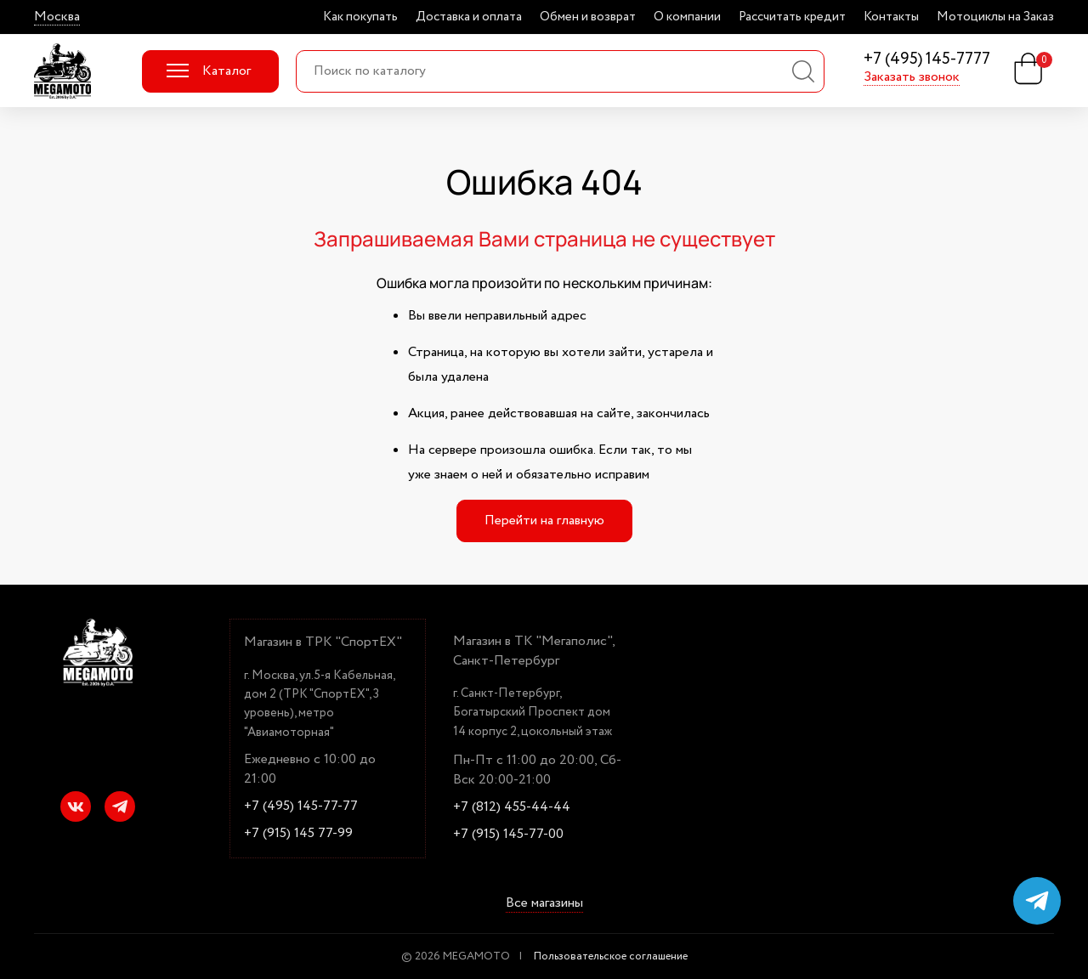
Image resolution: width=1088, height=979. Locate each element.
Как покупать (360, 17)
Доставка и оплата (469, 17)
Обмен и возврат (588, 17)
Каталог (209, 71)
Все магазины (544, 904)
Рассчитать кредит (792, 17)
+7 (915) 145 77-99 (298, 833)
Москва (57, 16)
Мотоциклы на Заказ (995, 17)
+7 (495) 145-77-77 (301, 806)
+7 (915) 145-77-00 (508, 834)
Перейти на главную (544, 520)
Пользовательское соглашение (611, 956)
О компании (687, 17)
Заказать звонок (912, 77)
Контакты (891, 17)
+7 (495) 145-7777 (927, 60)
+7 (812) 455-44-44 (511, 807)
